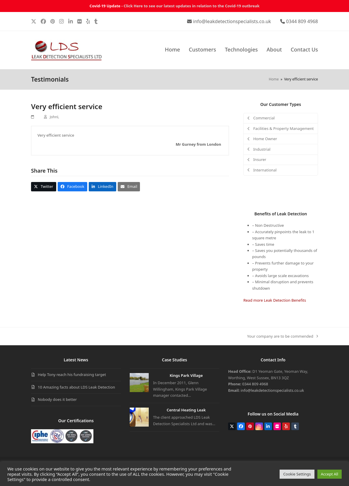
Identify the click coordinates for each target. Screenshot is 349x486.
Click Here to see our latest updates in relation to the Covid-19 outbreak (191, 5)
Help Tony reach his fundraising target (72, 374)
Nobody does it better (57, 399)
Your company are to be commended (282, 336)
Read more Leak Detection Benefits (274, 300)
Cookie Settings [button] (297, 474)
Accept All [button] (329, 474)
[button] (43, 186)
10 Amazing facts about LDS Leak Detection (76, 387)
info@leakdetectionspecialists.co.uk (232, 21)
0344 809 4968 (302, 21)
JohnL (54, 116)
